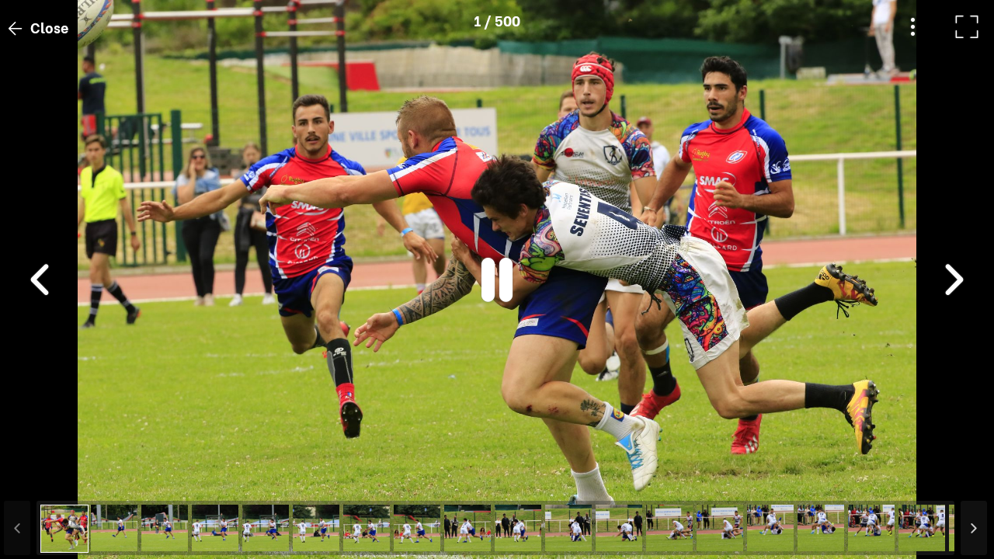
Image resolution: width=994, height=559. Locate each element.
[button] (41, 479)
